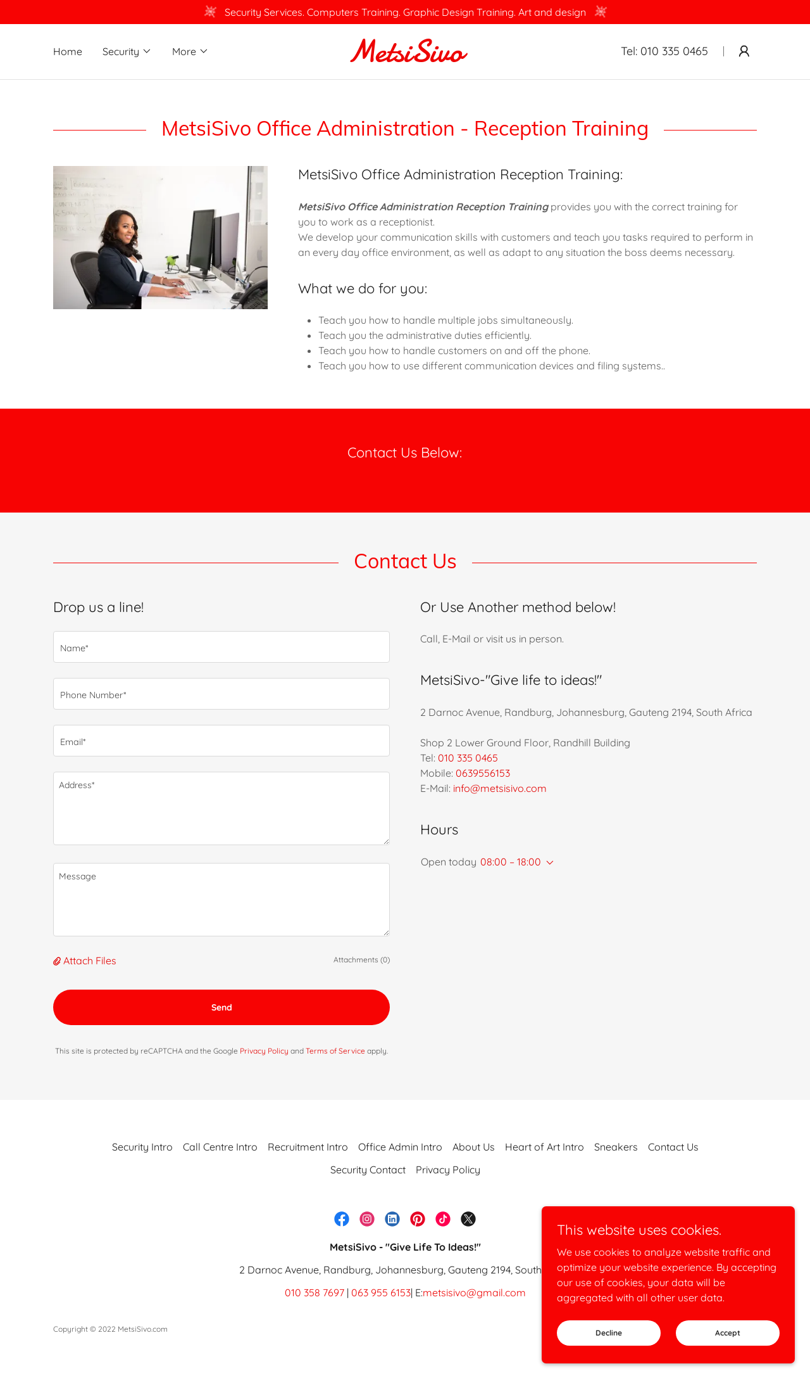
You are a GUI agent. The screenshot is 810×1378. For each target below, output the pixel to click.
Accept (727, 1332)
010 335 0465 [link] (674, 51)
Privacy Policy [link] (264, 1051)
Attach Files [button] (89, 960)
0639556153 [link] (483, 773)
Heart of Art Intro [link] (544, 1146)
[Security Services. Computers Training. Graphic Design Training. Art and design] (405, 12)
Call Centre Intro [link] (220, 1146)
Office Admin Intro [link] (400, 1146)
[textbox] (221, 647)
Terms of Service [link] (335, 1051)
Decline (608, 1332)
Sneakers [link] (616, 1146)
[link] (405, 57)
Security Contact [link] (368, 1169)
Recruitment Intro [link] (308, 1146)
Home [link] (67, 51)
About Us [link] (473, 1146)
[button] (127, 51)
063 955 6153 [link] (381, 1292)
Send (221, 1007)
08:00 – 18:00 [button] (510, 861)
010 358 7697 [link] (314, 1292)
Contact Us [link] (673, 1146)
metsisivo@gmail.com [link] (474, 1292)
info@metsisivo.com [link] (500, 788)
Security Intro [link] (142, 1146)
